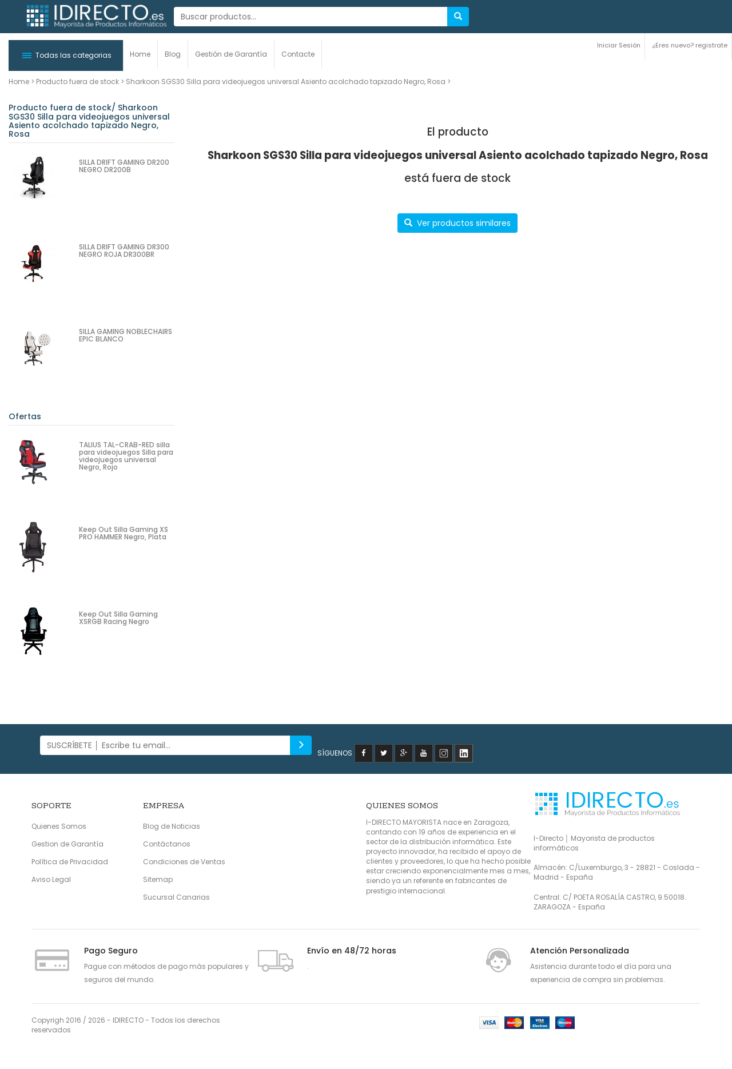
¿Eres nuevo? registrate (689, 45)
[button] (66, 55)
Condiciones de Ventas (184, 862)
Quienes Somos (58, 826)
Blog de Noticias (171, 826)
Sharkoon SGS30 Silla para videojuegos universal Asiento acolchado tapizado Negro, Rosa (285, 81)
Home (140, 54)
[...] (311, 16)
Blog (173, 54)
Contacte (298, 54)
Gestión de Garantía (231, 54)
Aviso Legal (51, 879)
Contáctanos (166, 844)
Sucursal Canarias (176, 897)
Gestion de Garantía (67, 844)
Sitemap (158, 879)
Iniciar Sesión (618, 45)
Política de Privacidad (69, 862)
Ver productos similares (457, 223)
